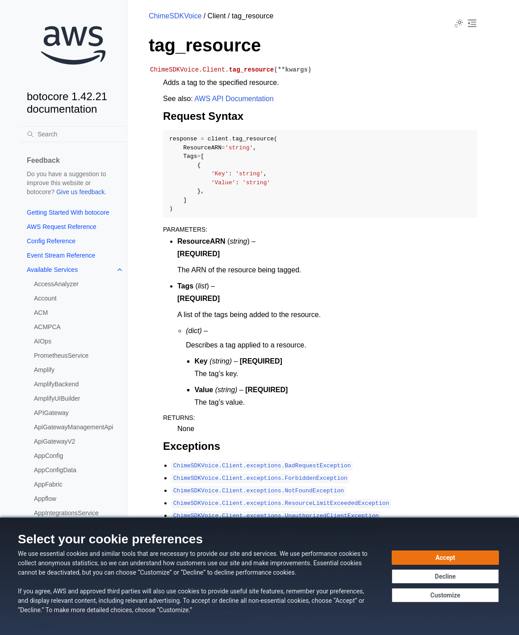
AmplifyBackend (56, 384)
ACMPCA (47, 326)
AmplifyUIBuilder (57, 398)
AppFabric (48, 484)
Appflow (45, 498)
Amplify (44, 369)
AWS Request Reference (61, 226)
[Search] (73, 134)
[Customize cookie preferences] (445, 595)
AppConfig (48, 455)
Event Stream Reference (61, 255)
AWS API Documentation (233, 98)
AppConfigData (55, 470)
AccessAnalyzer (56, 284)
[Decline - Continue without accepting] (445, 576)
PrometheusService (61, 355)
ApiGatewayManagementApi (73, 427)
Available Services (52, 269)
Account (45, 298)
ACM (41, 312)
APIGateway (51, 412)
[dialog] (259, 576)
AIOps (42, 341)
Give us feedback (80, 191)
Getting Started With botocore (68, 212)
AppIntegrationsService (66, 512)
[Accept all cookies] (445, 557)
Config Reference (51, 241)
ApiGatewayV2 (54, 441)
